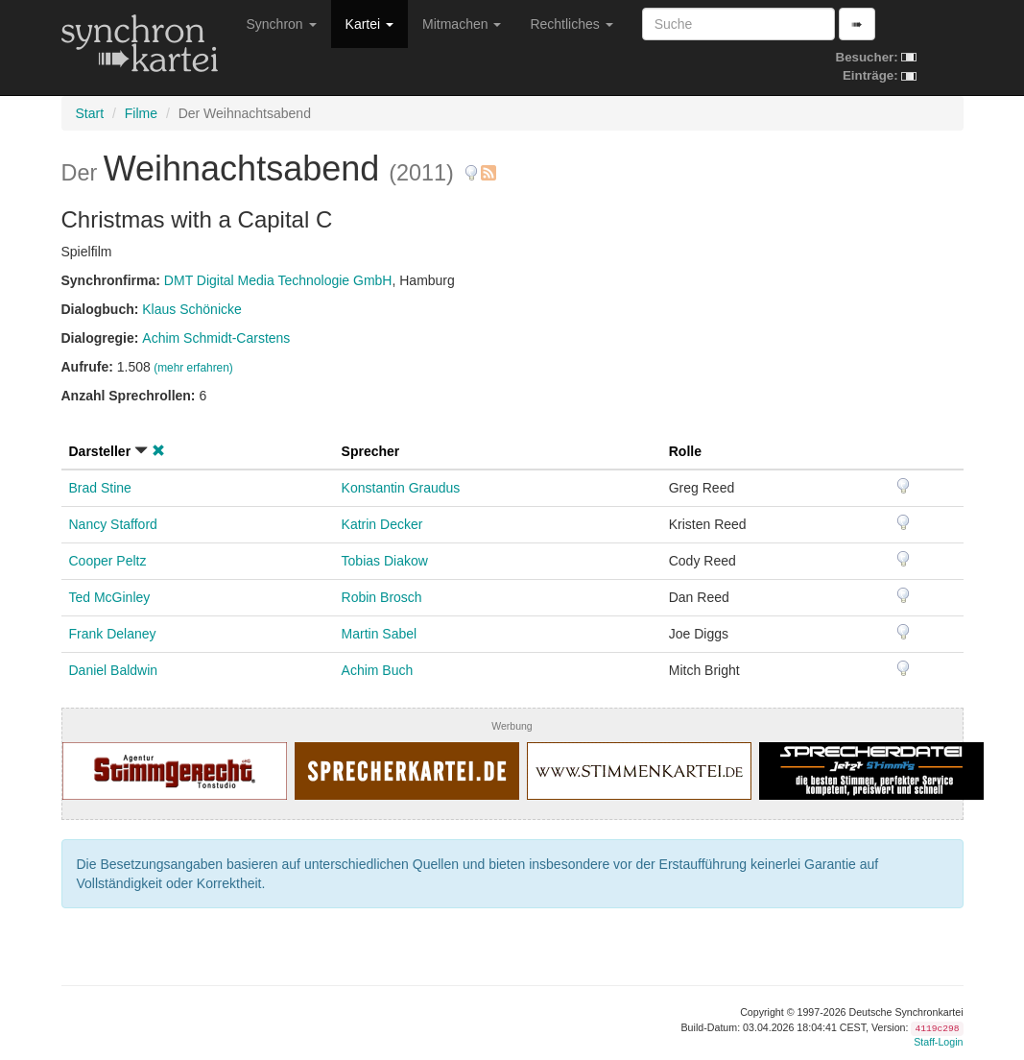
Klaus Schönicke (192, 309)
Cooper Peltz (108, 560)
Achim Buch (378, 670)
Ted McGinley (110, 597)
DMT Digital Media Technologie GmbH (278, 280)
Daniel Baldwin (113, 670)
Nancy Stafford (113, 524)
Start (90, 113)
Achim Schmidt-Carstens (216, 338)
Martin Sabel (379, 633)
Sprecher (371, 451)
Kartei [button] (369, 24)
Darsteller (100, 451)
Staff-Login (938, 1042)
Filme (141, 113)
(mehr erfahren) (193, 367)
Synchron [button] (282, 24)
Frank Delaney (112, 633)
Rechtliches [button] (571, 24)
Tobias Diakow (385, 560)
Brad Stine (100, 487)
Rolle (685, 451)
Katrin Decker (382, 524)
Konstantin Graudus (401, 487)
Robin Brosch (382, 597)
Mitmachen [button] (461, 24)
